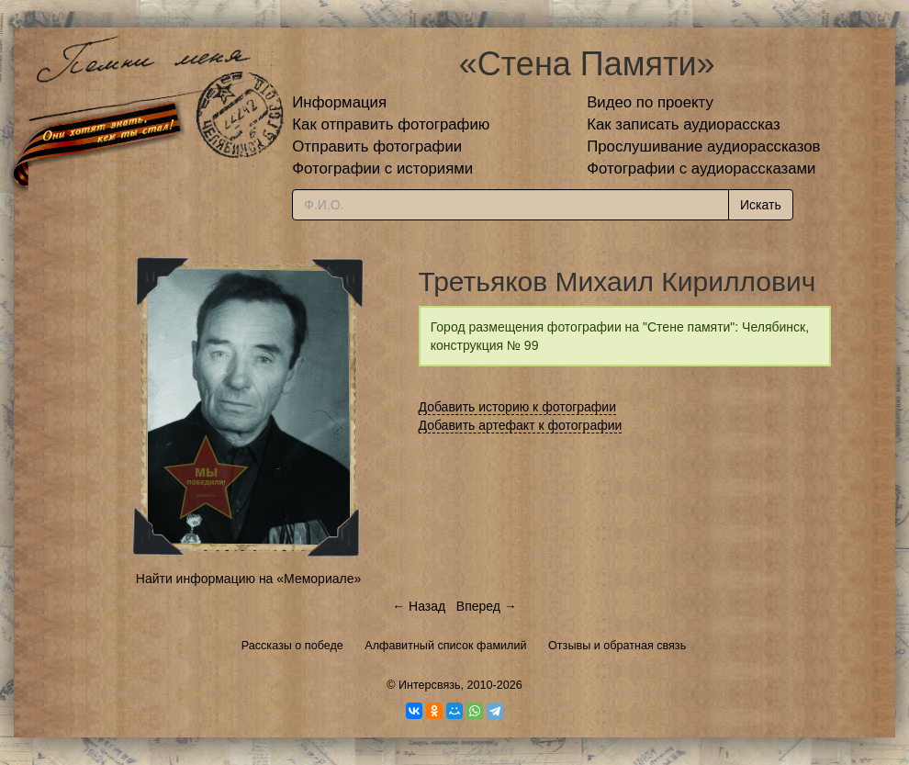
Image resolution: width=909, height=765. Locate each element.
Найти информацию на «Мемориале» (248, 578)
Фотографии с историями (382, 168)
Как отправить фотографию (390, 124)
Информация (339, 102)
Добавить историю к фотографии (518, 406)
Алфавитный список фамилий (445, 645)
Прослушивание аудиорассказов (703, 146)
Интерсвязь (429, 685)
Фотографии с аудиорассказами (701, 168)
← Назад (418, 606)
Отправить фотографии (377, 146)
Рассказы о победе (292, 645)
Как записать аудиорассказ (683, 124)
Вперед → (486, 606)
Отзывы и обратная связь (617, 645)
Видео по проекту (650, 102)
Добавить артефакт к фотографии (521, 425)
